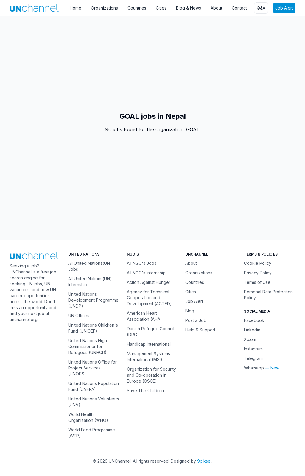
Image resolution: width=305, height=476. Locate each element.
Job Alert (284, 7)
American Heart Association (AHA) (144, 316)
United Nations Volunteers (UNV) (93, 401)
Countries (136, 7)
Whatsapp (254, 367)
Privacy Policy (258, 272)
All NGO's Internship (146, 272)
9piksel (204, 461)
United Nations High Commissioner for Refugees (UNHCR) (87, 346)
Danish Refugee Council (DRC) (150, 331)
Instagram (253, 348)
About (216, 7)
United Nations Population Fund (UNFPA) (93, 386)
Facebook (254, 320)
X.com (250, 339)
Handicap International (149, 344)
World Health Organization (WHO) (88, 417)
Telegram (253, 358)
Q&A (261, 7)
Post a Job (195, 320)
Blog (189, 310)
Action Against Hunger (148, 282)
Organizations (104, 7)
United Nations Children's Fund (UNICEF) (93, 327)
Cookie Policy (257, 263)
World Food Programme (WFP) (91, 432)
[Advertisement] (152, 64)
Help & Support (200, 329)
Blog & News (188, 7)
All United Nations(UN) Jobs (90, 266)
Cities (161, 7)
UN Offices (78, 315)
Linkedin (252, 329)
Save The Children (145, 390)
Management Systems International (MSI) (148, 356)
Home (75, 7)
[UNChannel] (34, 8)
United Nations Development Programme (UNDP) (93, 300)
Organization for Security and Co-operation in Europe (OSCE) (151, 375)
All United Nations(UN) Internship (90, 281)
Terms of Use (257, 282)
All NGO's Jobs (141, 263)
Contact (239, 7)
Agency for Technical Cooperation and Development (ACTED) (149, 297)
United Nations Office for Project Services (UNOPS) (92, 367)
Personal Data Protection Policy (268, 294)
